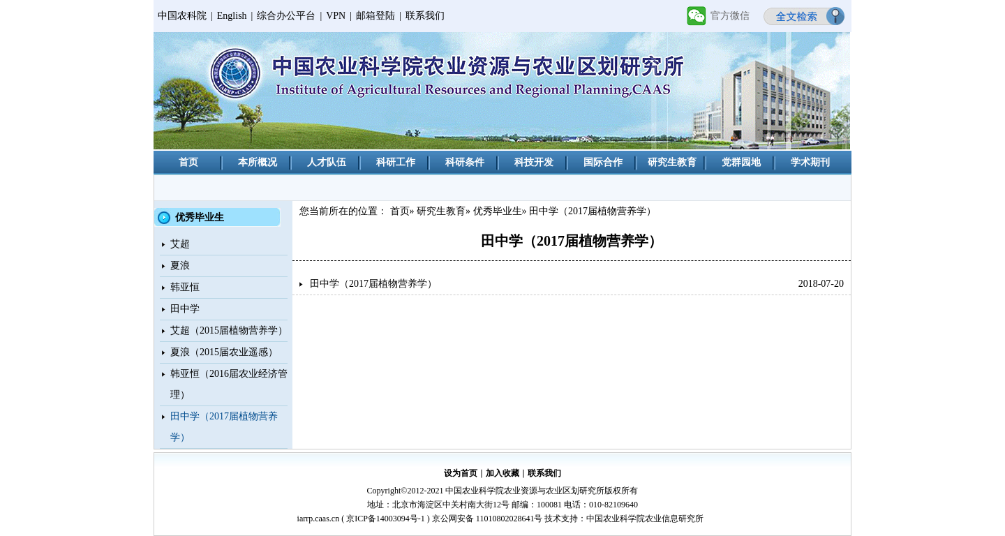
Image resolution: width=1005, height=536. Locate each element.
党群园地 (741, 162)
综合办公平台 (286, 15)
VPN (335, 15)
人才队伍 (326, 162)
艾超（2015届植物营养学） (229, 330)
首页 (188, 162)
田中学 (185, 309)
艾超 (180, 244)
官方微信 (730, 15)
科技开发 (533, 162)
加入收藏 (502, 473)
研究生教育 (672, 162)
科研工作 (395, 162)
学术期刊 (810, 162)
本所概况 (257, 162)
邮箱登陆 (375, 15)
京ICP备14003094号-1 (385, 518)
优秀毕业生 (497, 211)
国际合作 (603, 162)
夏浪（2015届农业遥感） (224, 352)
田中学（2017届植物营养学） (373, 283)
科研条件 (464, 162)
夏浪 (180, 265)
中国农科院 (182, 15)
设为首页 (460, 473)
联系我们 (425, 15)
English (232, 15)
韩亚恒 (185, 287)
